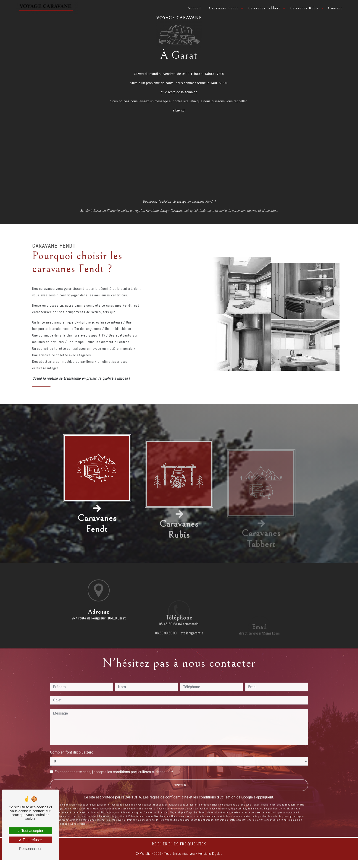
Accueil (194, 8)
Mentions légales (209, 853)
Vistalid (145, 853)
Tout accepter (30, 831)
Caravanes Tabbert (264, 8)
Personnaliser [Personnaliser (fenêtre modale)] (30, 849)
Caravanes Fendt (223, 8)
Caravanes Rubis (304, 8)
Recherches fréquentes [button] (179, 844)
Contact (335, 8)
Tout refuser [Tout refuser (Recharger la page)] (30, 840)
